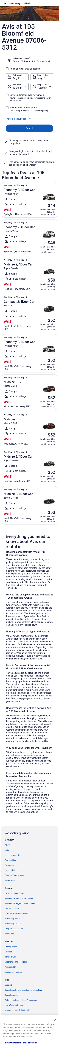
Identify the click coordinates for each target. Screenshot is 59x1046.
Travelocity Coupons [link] (13, 924)
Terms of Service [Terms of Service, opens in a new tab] (29, 1043)
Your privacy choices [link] (13, 972)
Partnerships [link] (10, 860)
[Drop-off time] (42, 86)
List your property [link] (12, 855)
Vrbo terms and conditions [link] (16, 962)
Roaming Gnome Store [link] (14, 875)
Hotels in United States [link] (14, 893)
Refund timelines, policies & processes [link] (21, 1000)
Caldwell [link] (26, 3)
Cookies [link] (8, 952)
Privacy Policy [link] (11, 947)
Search (30, 128)
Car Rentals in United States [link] (16, 913)
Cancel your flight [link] (12, 995)
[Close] (55, 1019)
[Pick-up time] (17, 86)
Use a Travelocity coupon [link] (15, 1005)
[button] (29, 119)
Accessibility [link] (10, 967)
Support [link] (8, 985)
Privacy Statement (12, 1043)
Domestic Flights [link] (12, 908)
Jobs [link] (7, 850)
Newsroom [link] (9, 865)
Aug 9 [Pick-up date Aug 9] (16, 78)
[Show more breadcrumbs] (5, 3)
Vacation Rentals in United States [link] (19, 898)
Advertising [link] (9, 880)
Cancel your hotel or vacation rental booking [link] (23, 990)
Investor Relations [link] (12, 870)
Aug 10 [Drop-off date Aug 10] (41, 78)
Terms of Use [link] (10, 957)
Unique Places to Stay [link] (14, 929)
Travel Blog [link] (9, 934)
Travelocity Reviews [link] (13, 919)
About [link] (7, 845)
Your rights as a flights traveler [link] (18, 1010)
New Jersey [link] (15, 3)
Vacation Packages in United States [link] (20, 903)
